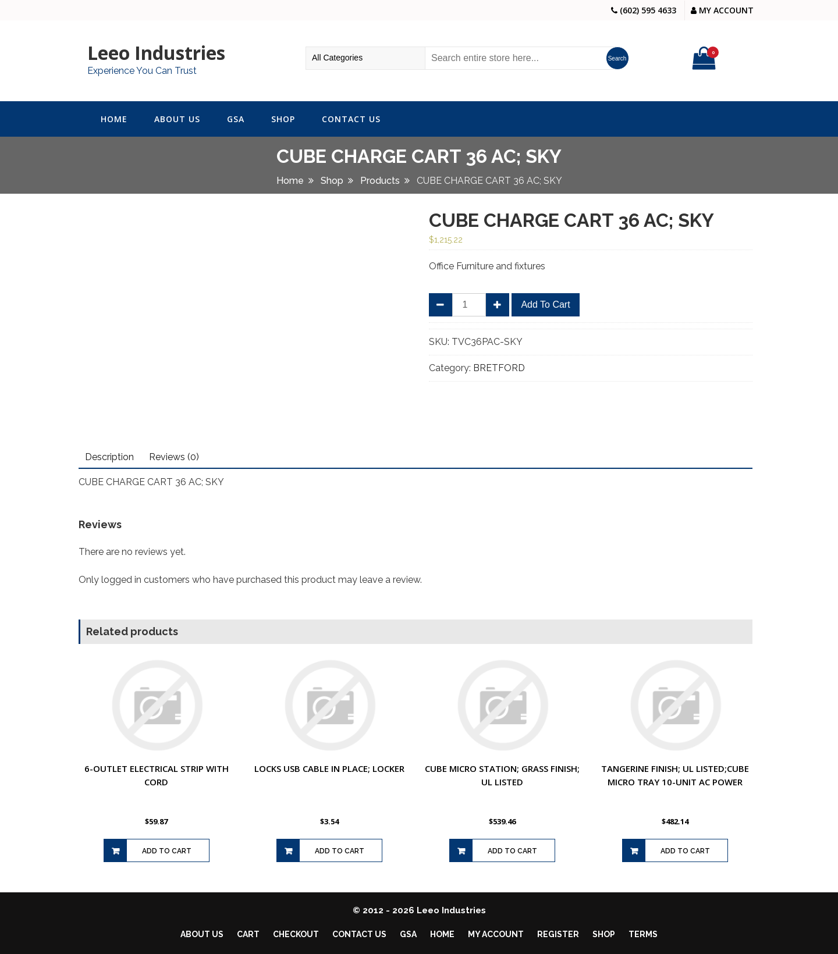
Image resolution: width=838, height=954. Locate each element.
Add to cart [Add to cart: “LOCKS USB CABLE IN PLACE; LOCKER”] (339, 851)
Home (114, 118)
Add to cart (545, 304)
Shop (283, 118)
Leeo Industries (156, 52)
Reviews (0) (174, 456)
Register (558, 934)
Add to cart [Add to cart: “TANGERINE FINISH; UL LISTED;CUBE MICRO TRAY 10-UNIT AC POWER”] (685, 851)
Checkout (296, 934)
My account (496, 934)
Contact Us (351, 118)
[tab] (109, 457)
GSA (235, 118)
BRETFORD (499, 367)
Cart (248, 934)
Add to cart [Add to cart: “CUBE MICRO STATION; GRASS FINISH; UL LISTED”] (512, 851)
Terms (643, 934)
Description (109, 456)
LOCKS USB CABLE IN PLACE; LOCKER (329, 768)
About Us (177, 118)
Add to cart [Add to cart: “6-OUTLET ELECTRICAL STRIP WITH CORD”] (166, 851)
